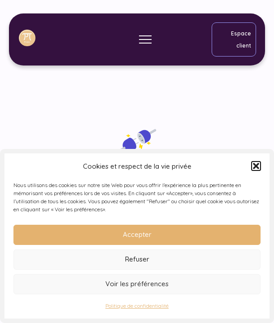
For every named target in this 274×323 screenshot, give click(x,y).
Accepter (137, 234)
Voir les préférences (137, 283)
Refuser (137, 259)
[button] (256, 166)
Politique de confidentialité (137, 305)
